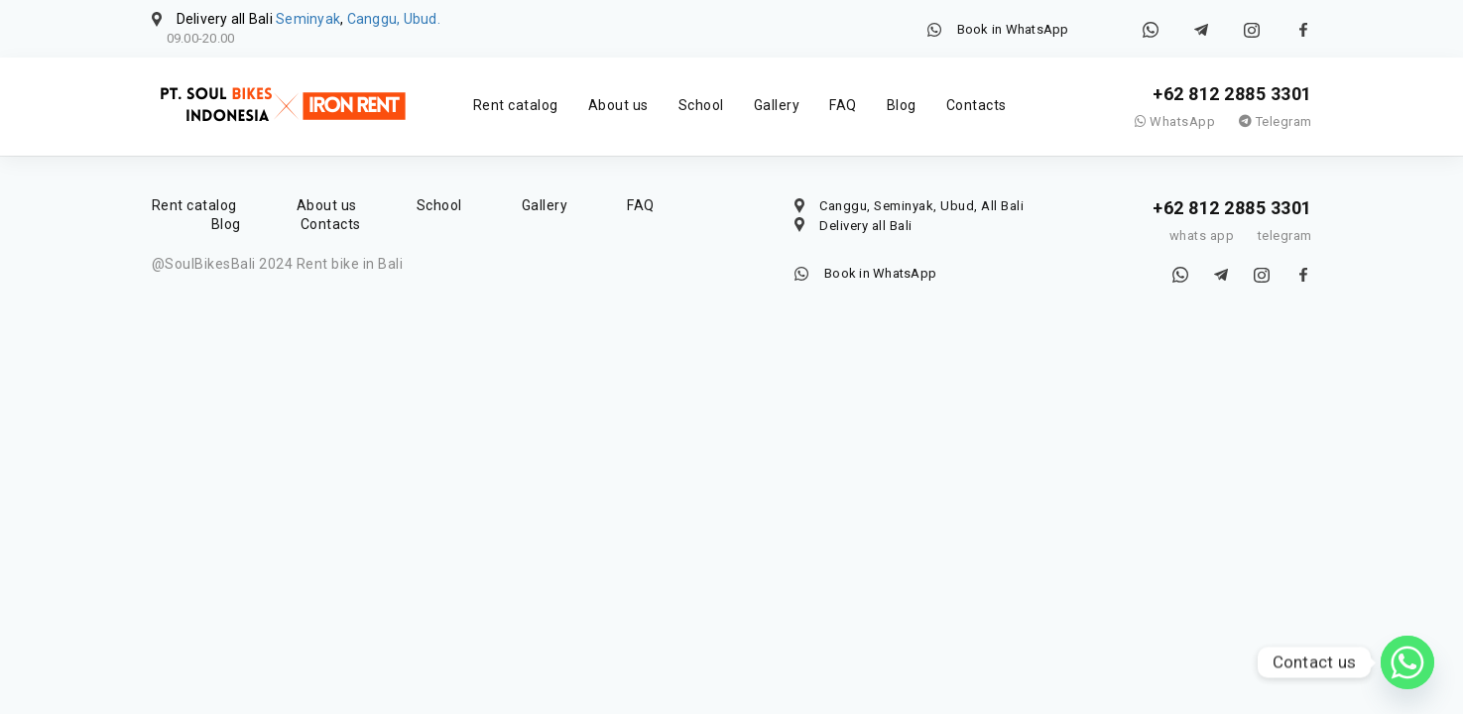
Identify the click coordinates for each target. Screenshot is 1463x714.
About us (618, 105)
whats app (1202, 235)
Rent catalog (515, 105)
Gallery (777, 105)
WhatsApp (1175, 121)
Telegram (1275, 121)
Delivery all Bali (866, 225)
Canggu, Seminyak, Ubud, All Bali (921, 205)
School (701, 105)
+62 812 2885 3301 (1232, 93)
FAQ (843, 105)
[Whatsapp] (1407, 662)
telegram (1285, 235)
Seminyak (308, 19)
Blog (901, 105)
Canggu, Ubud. (393, 19)
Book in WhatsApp (1013, 29)
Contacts (976, 105)
